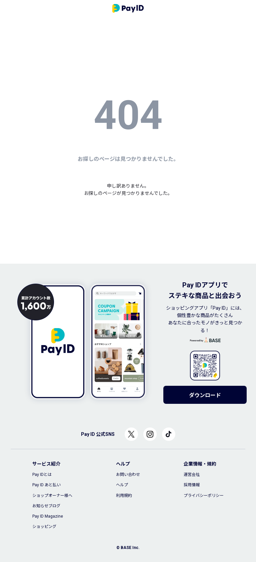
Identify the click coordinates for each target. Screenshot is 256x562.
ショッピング (44, 526)
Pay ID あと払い (46, 485)
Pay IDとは (42, 474)
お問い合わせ (128, 474)
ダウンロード (205, 395)
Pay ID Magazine (47, 516)
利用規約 (124, 495)
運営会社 (192, 474)
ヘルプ (122, 485)
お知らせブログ (46, 506)
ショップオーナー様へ (52, 495)
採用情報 (192, 485)
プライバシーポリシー (204, 495)
